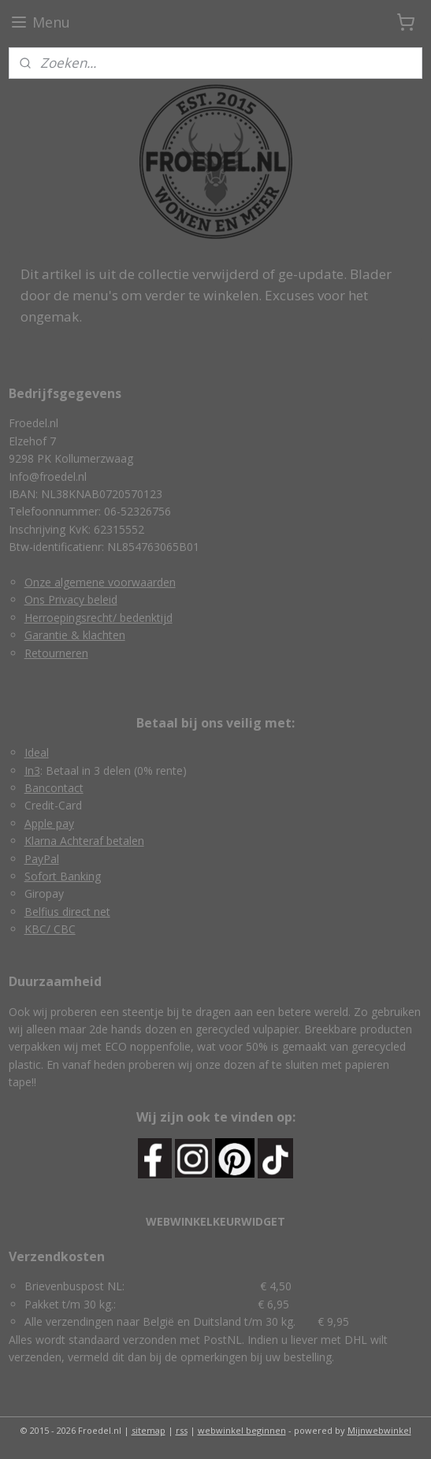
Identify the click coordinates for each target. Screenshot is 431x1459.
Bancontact (54, 787)
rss (182, 1430)
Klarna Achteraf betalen (84, 840)
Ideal (36, 752)
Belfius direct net (67, 911)
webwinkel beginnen (242, 1430)
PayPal (41, 858)
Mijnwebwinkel (379, 1430)
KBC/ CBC (50, 928)
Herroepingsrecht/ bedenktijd (98, 617)
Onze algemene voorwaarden (100, 582)
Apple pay (49, 823)
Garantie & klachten (74, 634)
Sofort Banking (62, 876)
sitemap (148, 1430)
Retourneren (56, 653)
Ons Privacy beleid (70, 599)
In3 (32, 770)
